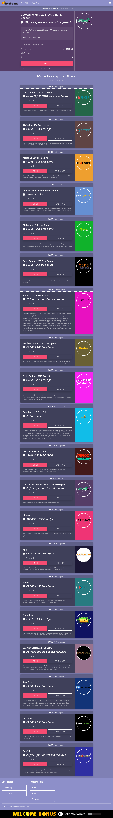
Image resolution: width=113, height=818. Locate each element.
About (42, 793)
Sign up (46, 63)
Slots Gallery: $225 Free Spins (38, 376)
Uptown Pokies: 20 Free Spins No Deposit (45, 484)
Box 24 (26, 751)
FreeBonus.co (45, 9)
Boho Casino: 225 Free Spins (38, 261)
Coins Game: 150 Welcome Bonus (40, 190)
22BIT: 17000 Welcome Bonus (38, 92)
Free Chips (25, 3)
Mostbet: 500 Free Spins (35, 157)
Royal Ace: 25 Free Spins (36, 412)
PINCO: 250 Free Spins (34, 451)
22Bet (26, 582)
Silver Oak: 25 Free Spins (36, 295)
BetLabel (27, 718)
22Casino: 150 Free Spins (36, 125)
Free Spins (36, 3)
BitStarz (27, 515)
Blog (42, 787)
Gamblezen (29, 615)
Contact (42, 799)
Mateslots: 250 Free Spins (36, 224)
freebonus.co (23, 806)
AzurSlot (27, 682)
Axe (25, 549)
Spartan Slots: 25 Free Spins (37, 647)
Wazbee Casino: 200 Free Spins (39, 343)
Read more (60, 106)
